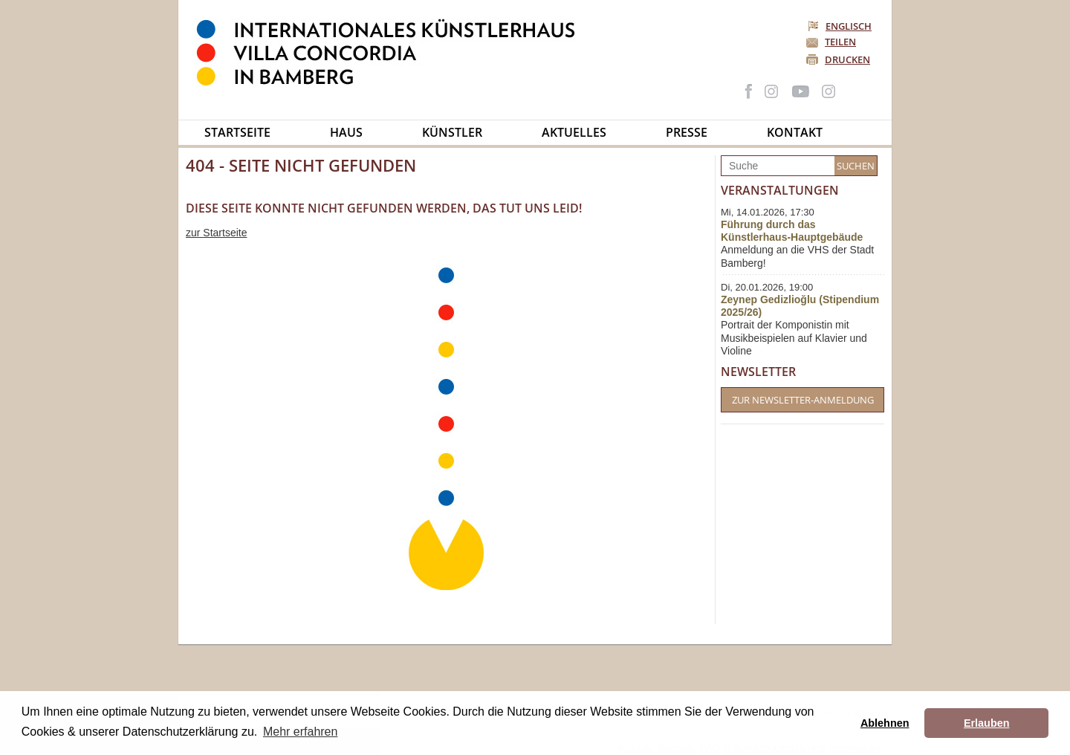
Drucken (847, 59)
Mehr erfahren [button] (300, 731)
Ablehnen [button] (885, 723)
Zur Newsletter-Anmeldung (803, 399)
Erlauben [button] (987, 723)
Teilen (840, 42)
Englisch (841, 26)
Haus (346, 132)
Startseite (237, 132)
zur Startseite (216, 233)
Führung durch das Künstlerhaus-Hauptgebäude (792, 230)
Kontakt (795, 132)
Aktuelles (574, 132)
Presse (686, 132)
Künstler (452, 132)
